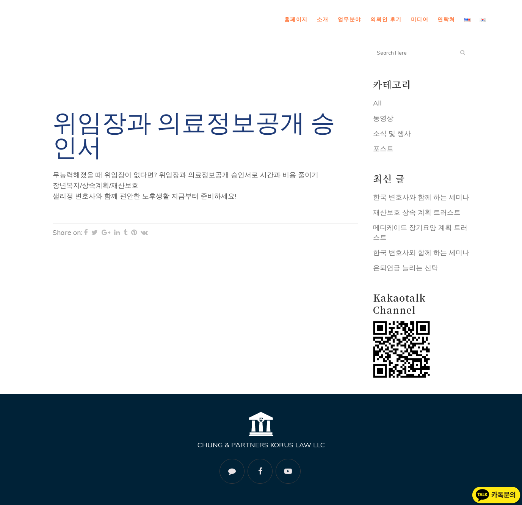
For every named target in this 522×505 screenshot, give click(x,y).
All (377, 103)
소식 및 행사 (392, 133)
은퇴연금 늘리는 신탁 (405, 267)
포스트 (383, 148)
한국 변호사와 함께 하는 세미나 (421, 197)
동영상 (383, 118)
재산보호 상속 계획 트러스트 (417, 212)
